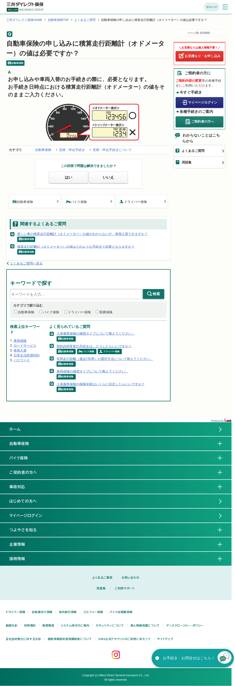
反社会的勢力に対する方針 (23, 638)
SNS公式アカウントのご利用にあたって (124, 638)
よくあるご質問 (84, 20)
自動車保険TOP (58, 20)
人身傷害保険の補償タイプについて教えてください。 (96, 333)
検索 (156, 294)
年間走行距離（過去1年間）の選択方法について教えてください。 (105, 359)
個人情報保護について (145, 625)
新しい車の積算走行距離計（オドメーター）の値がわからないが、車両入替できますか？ (82, 234)
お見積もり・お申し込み (203, 56)
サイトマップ (165, 638)
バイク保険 (76, 201)
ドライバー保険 (133, 201)
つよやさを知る (26, 530)
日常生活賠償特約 (27, 355)
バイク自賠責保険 (120, 612)
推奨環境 (48, 625)
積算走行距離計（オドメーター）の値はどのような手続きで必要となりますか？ (76, 246)
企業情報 (21, 544)
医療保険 (105, 312)
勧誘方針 (12, 625)
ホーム (15, 429)
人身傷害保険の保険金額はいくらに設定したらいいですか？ (101, 384)
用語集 (186, 162)
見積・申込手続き (72, 150)
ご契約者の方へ (202, 121)
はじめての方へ (23, 501)
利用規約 (30, 625)
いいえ (108, 177)
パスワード (22, 360)
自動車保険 (43, 150)
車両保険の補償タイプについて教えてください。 (92, 371)
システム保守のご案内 (75, 625)
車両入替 (20, 350)
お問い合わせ (130, 577)
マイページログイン (202, 102)
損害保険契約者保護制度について (70, 638)
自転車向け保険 (42, 612)
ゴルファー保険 (93, 612)
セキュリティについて (110, 625)
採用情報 (21, 558)
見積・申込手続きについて (112, 150)
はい (68, 177)
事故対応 (21, 486)
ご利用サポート (125, 588)
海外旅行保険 (68, 612)
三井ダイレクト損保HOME (24, 20)
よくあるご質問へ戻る (26, 263)
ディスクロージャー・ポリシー (185, 625)
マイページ (211, 7)
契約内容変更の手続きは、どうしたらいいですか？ (94, 346)
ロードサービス (25, 345)
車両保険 (20, 341)
